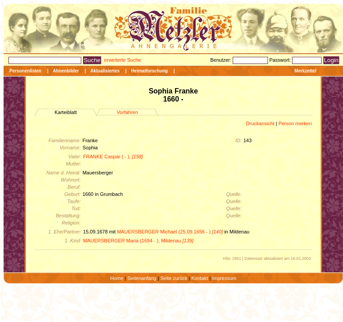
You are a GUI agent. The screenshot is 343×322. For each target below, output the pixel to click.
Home (116, 278)
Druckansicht (260, 123)
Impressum (224, 278)
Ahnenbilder (66, 70)
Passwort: (280, 60)
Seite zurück (174, 278)
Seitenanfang (141, 278)
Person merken (295, 123)
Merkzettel (305, 70)
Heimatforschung (149, 70)
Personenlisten (25, 70)
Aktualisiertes (105, 70)
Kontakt (199, 278)
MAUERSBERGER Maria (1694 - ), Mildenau (138, 240)
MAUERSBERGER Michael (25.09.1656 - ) (170, 231)
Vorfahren (127, 112)
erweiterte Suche (122, 60)
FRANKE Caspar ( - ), (113, 156)
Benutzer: (221, 60)
